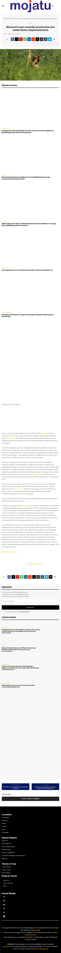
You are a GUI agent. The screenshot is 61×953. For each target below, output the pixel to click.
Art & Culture (6, 267)
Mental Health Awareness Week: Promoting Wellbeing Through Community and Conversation (26, 178)
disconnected (18, 489)
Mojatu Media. (36, 930)
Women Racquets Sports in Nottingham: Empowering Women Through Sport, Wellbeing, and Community (29, 224)
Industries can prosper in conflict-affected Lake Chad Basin (45, 787)
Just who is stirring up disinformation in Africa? (15, 787)
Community (5, 128)
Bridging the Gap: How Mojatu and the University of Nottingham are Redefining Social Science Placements (28, 131)
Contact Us (7, 946)
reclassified (36, 474)
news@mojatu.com (42, 949)
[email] (30, 601)
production (11, 438)
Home (6, 18)
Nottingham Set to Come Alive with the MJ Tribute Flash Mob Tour (27, 270)
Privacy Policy (25, 612)
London (4, 174)
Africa (11, 18)
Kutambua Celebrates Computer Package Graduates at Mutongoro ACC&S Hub (28, 315)
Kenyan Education (7, 312)
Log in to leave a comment (30, 798)
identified (26, 506)
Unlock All (30, 607)
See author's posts (34, 564)
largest (44, 433)
